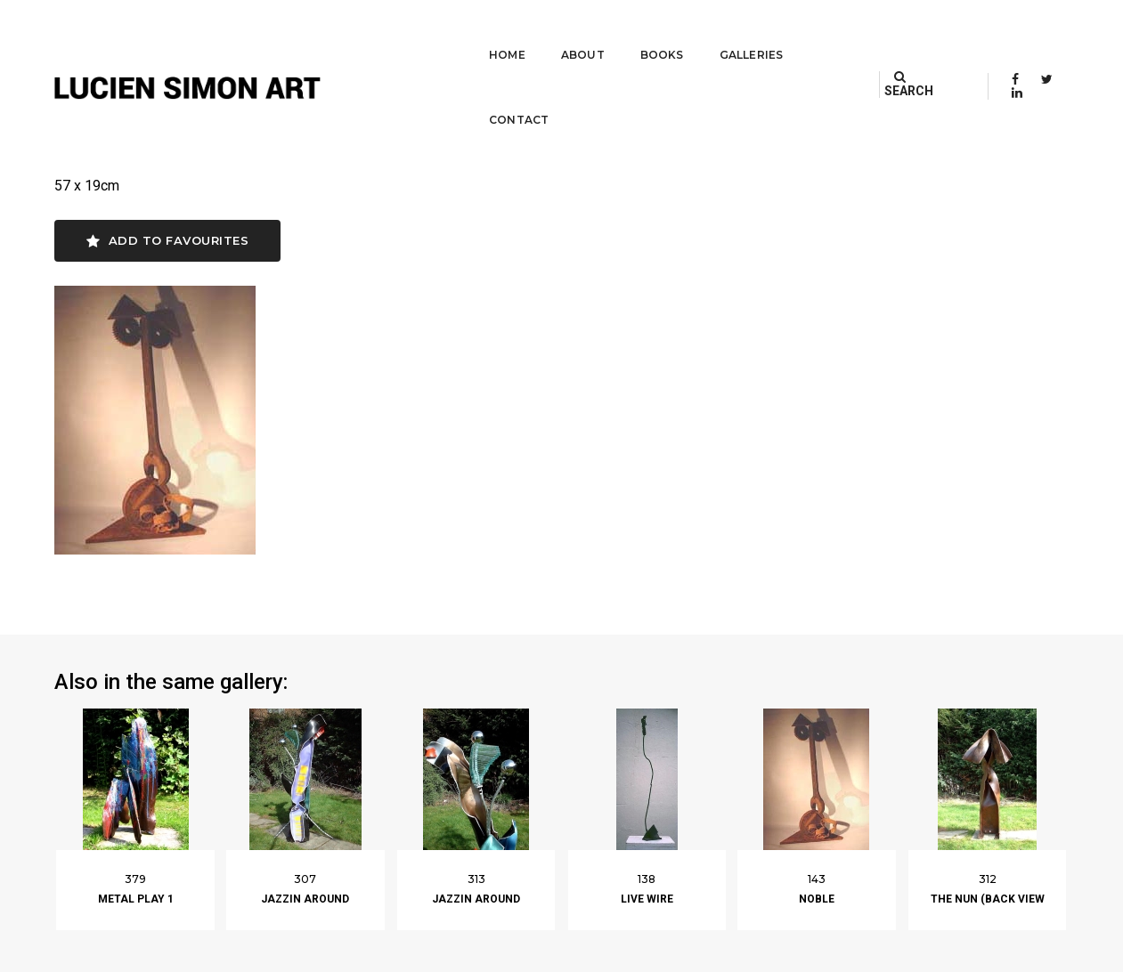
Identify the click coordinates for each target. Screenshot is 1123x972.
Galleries (705, 31)
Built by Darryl (1027, 954)
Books (616, 31)
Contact (806, 31)
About (536, 31)
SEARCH (924, 31)
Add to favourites (167, 243)
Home (461, 31)
